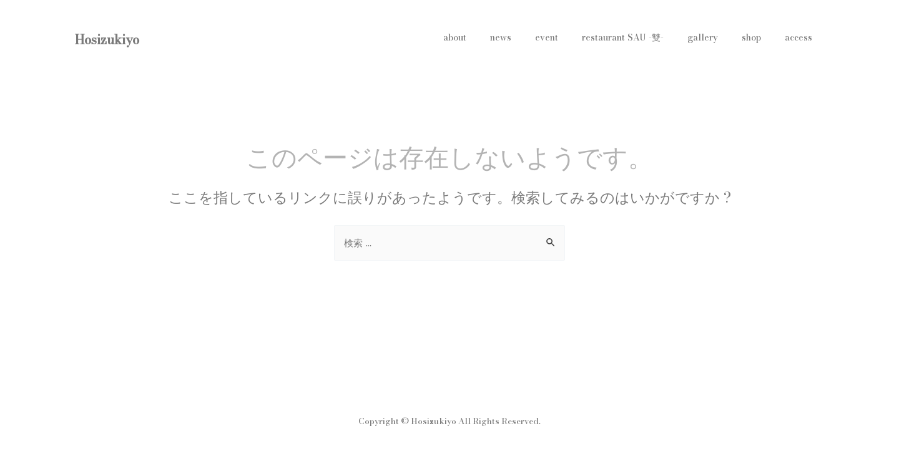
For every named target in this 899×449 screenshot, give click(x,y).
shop (760, 37)
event (574, 37)
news (535, 37)
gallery (718, 37)
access (801, 37)
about (495, 37)
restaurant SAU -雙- (644, 37)
